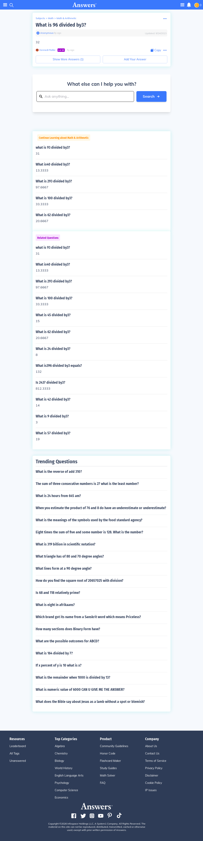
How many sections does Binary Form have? (68, 629)
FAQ (102, 783)
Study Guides (108, 768)
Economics (61, 797)
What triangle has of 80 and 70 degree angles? (70, 556)
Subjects (40, 18)
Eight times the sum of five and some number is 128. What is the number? (89, 532)
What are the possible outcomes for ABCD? (67, 641)
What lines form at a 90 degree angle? (64, 568)
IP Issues (151, 790)
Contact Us (152, 753)
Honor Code (107, 753)
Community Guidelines (114, 746)
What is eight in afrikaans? (55, 605)
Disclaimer (151, 775)
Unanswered (18, 761)
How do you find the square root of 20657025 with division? (79, 580)
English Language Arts (69, 775)
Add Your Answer (135, 59)
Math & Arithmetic (66, 18)
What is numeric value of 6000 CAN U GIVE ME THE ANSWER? (80, 689)
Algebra (60, 746)
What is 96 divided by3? (61, 25)
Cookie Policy (153, 783)
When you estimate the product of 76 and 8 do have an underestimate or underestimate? (101, 508)
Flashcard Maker (110, 761)
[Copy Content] (156, 50)
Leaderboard (18, 746)
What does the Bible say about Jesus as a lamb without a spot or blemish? (90, 701)
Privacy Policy (153, 768)
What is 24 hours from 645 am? (58, 496)
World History (63, 768)
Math (51, 18)
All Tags (14, 753)
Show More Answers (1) (68, 59)
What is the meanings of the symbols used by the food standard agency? (89, 520)
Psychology (62, 783)
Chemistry (61, 753)
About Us (151, 746)
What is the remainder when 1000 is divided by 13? (73, 677)
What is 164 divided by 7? (54, 653)
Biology (59, 761)
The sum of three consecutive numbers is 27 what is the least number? (87, 484)
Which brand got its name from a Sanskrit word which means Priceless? (88, 617)
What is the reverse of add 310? (59, 471)
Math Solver (107, 775)
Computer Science (66, 790)
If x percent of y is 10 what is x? (58, 665)
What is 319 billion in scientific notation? (65, 544)
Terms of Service (155, 761)
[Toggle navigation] (182, 4)
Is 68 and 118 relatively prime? (58, 593)
